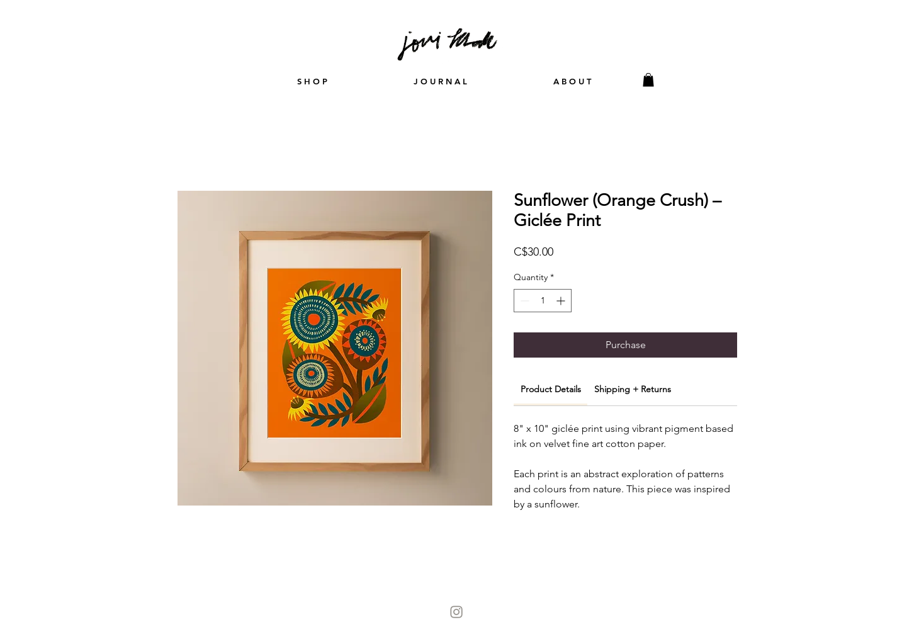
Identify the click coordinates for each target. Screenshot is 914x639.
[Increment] (562, 301)
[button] (648, 80)
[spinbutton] (542, 301)
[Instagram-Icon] (456, 612)
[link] (551, 389)
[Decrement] (523, 301)
